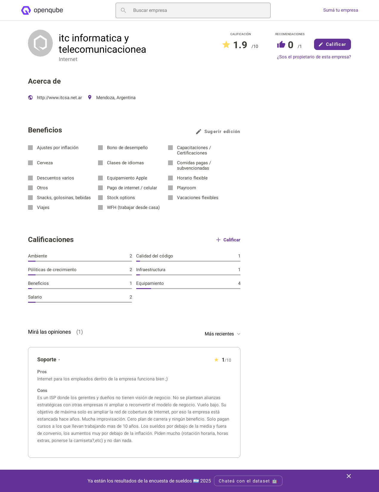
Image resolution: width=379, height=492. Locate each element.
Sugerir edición (218, 131)
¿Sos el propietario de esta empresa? (314, 57)
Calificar (332, 44)
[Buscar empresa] (193, 10)
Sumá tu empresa (340, 10)
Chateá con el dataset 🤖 (248, 481)
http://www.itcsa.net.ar (55, 97)
